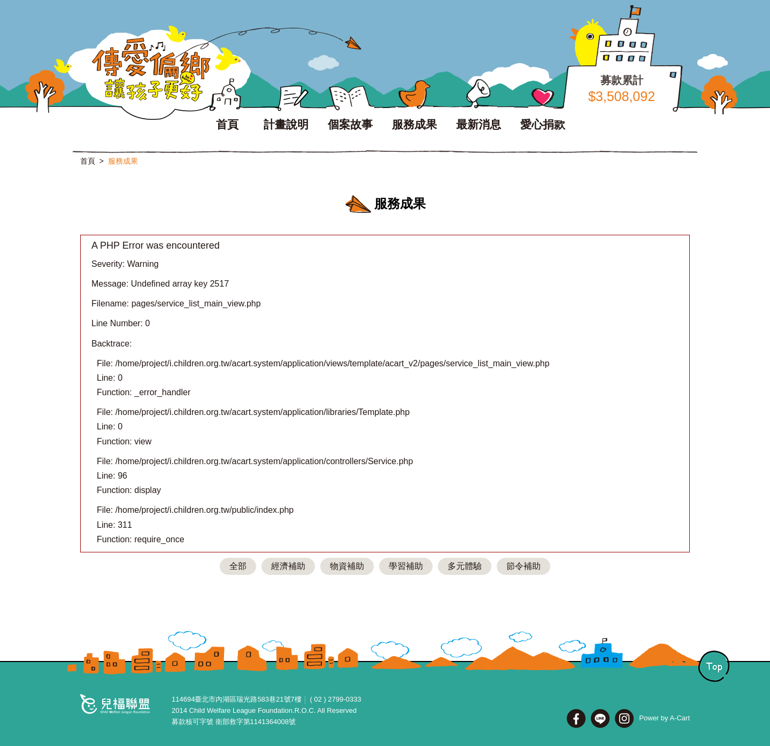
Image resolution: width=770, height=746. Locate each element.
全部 (238, 566)
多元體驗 (465, 566)
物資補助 (347, 566)
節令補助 (523, 566)
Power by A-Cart (664, 718)
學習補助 (406, 566)
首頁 (87, 161)
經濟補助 (288, 566)
